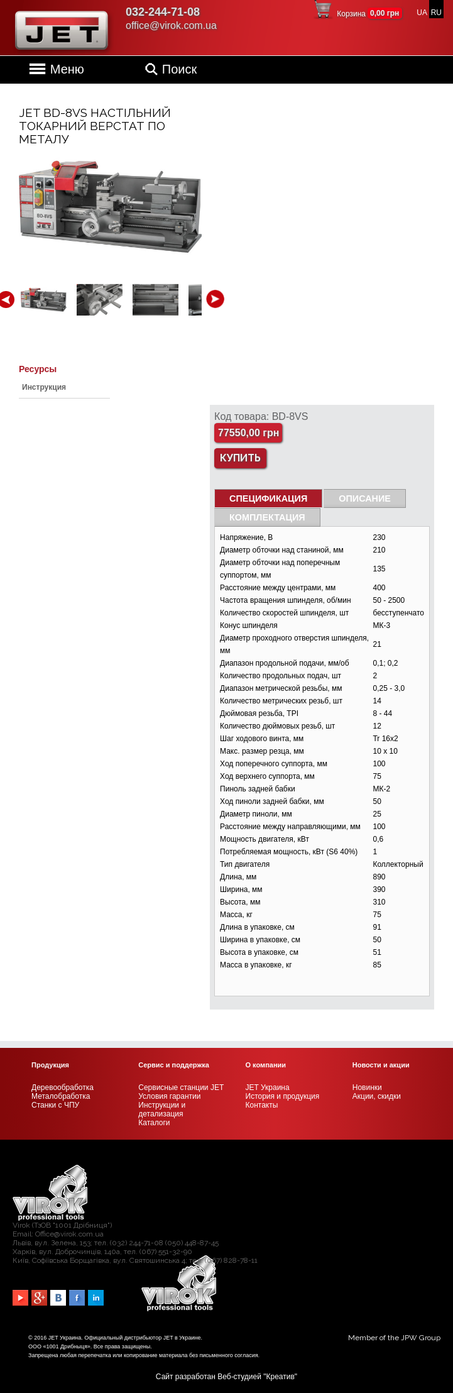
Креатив (280, 1376)
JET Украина (268, 1087)
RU (436, 12)
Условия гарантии (169, 1096)
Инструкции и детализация (161, 1109)
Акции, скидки (376, 1096)
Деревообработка (62, 1087)
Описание (365, 498)
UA (422, 12)
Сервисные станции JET (181, 1087)
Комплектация (267, 517)
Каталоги (154, 1122)
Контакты (262, 1105)
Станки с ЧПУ (55, 1105)
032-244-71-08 (163, 12)
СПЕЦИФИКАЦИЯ (268, 498)
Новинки (367, 1087)
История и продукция (283, 1096)
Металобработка (60, 1096)
